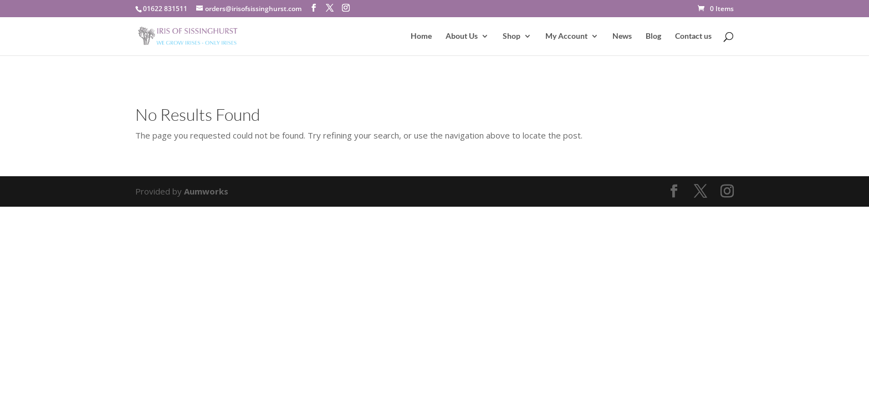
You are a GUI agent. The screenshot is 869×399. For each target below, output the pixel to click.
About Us (462, 36)
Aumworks (206, 191)
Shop (511, 36)
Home (421, 36)
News (622, 36)
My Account (566, 36)
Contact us (693, 36)
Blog (653, 36)
